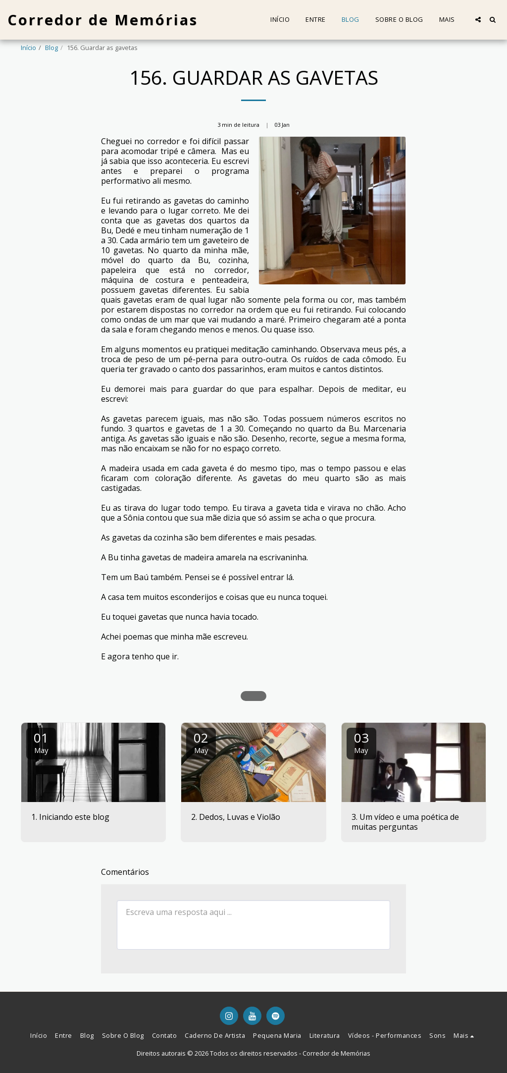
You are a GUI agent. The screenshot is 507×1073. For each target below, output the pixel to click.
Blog (51, 47)
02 (201, 742)
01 (41, 742)
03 (361, 742)
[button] (478, 19)
